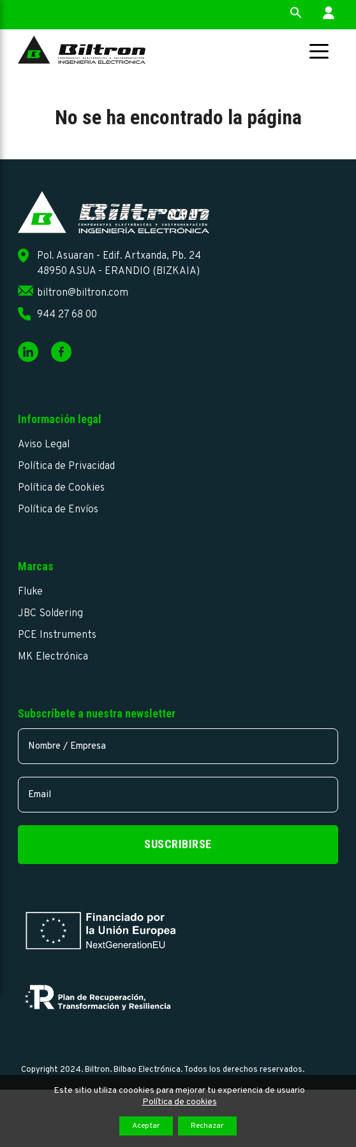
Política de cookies (179, 1102)
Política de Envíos (58, 509)
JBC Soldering (50, 613)
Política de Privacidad (66, 466)
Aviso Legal (44, 444)
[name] (178, 746)
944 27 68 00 (67, 314)
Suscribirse (178, 844)
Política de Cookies (61, 488)
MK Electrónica (53, 657)
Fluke (30, 592)
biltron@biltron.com (82, 293)
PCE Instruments (57, 635)
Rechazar (207, 1126)
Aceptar (146, 1126)
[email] (178, 794)
